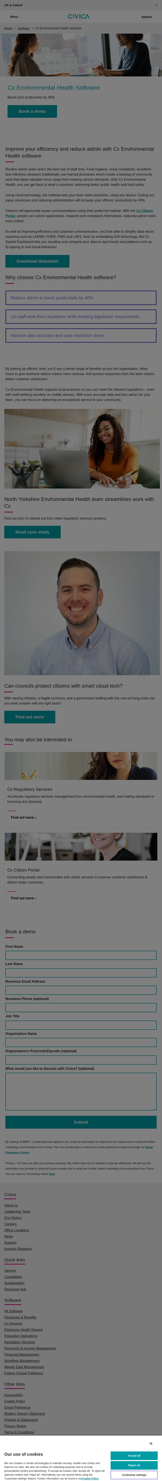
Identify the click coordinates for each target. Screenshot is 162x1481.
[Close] (151, 1443)
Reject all (134, 1464)
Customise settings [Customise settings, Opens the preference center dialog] (134, 1474)
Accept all (134, 1455)
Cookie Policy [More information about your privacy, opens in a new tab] (90, 1478)
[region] (81, 1458)
